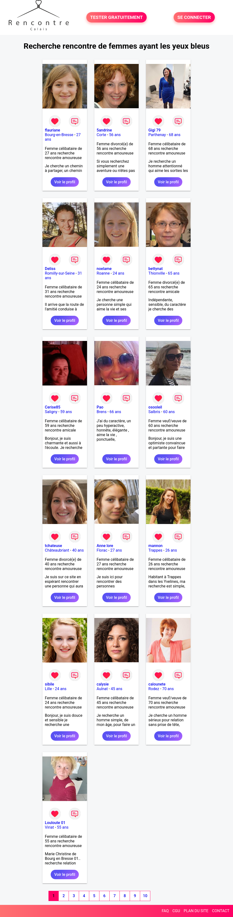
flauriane (52, 130)
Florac (102, 550)
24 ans (118, 273)
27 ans (116, 550)
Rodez (153, 688)
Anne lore (105, 545)
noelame (104, 268)
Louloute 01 (55, 822)
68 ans (175, 134)
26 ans (171, 550)
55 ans (63, 827)
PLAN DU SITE (196, 911)
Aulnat (102, 688)
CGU (176, 911)
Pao (100, 407)
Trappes (155, 550)
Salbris (154, 411)
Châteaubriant (57, 550)
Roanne (103, 273)
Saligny (51, 411)
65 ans (174, 273)
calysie (103, 684)
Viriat (49, 827)
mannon (155, 545)
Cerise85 (52, 407)
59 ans (66, 411)
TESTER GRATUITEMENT (116, 17)
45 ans (116, 688)
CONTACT (220, 911)
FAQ (165, 911)
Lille (48, 688)
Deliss (50, 268)
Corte (101, 134)
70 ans (168, 688)
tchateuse (53, 545)
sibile (49, 684)
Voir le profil (64, 182)
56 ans (115, 134)
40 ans (78, 550)
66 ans (115, 411)
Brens (102, 411)
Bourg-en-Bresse (59, 134)
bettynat (155, 268)
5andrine (104, 130)
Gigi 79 (154, 130)
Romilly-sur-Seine (60, 273)
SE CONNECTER (194, 17)
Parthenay (157, 134)
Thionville (156, 273)
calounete (156, 684)
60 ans (169, 411)
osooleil (155, 407)
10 (145, 896)
